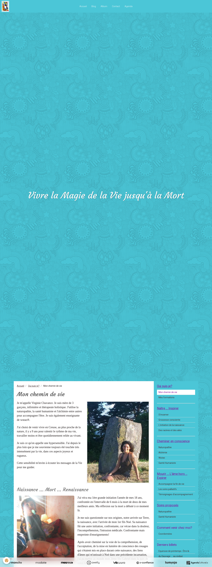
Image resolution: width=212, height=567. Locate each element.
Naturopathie (165, 447)
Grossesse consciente (169, 420)
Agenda (128, 6)
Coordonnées (165, 534)
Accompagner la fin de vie (171, 484)
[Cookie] (6, 560)
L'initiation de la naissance (171, 425)
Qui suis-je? (33, 386)
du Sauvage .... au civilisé (171, 556)
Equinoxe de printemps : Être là (174, 551)
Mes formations (166, 397)
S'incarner (164, 414)
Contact (116, 6)
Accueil (83, 6)
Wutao (162, 457)
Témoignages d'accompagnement (176, 494)
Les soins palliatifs (168, 489)
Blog (93, 6)
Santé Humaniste (167, 463)
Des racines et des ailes (170, 430)
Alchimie (163, 452)
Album (104, 6)
